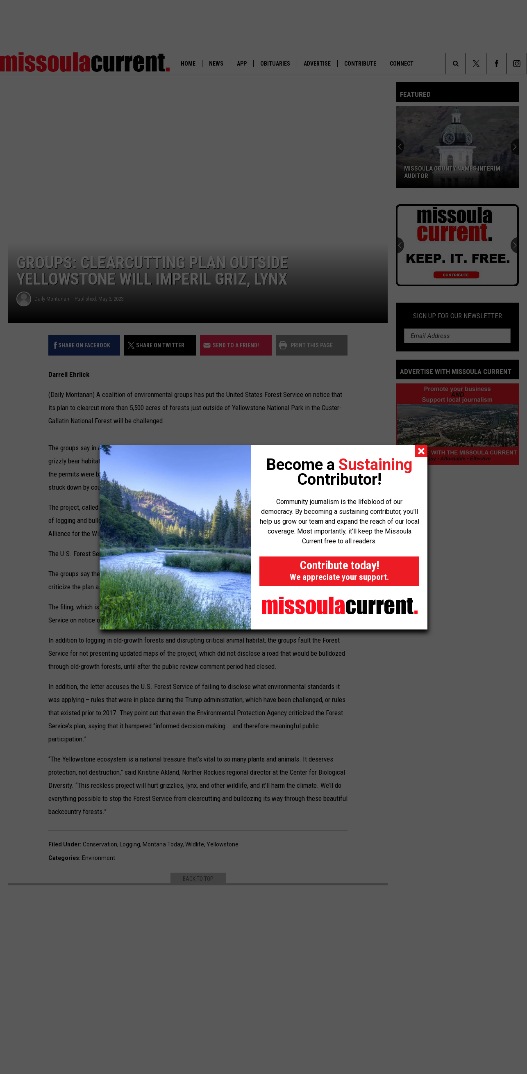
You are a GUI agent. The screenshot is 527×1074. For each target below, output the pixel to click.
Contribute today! (339, 570)
